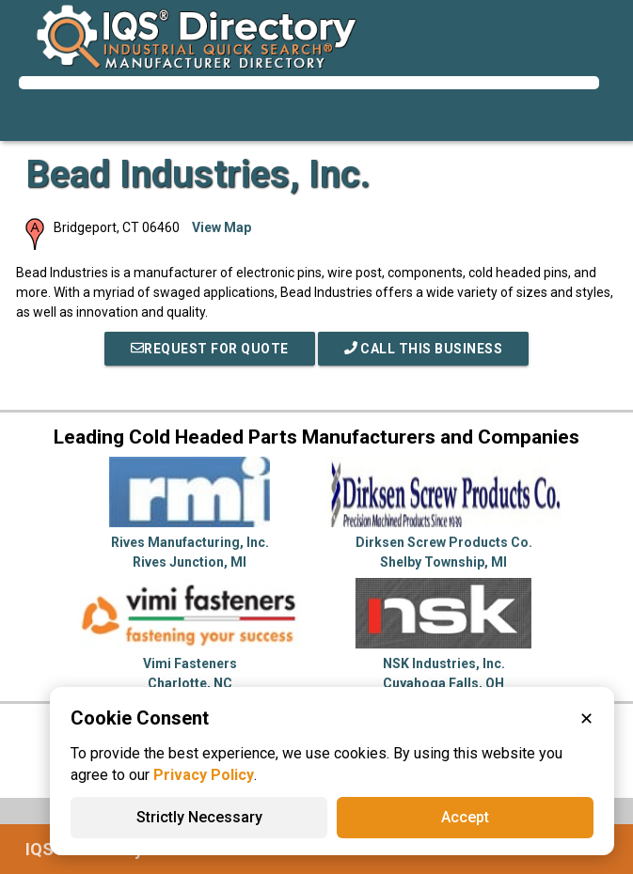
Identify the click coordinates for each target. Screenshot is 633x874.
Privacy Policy (203, 775)
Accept (465, 817)
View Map (221, 227)
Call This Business (423, 348)
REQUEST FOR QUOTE (210, 348)
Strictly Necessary (199, 817)
